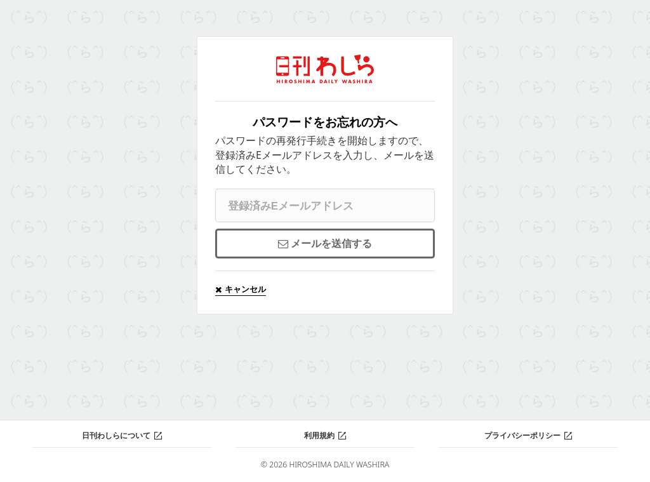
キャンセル (244, 289)
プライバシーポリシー (522, 435)
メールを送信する (331, 243)
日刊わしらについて (116, 435)
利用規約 (319, 435)
